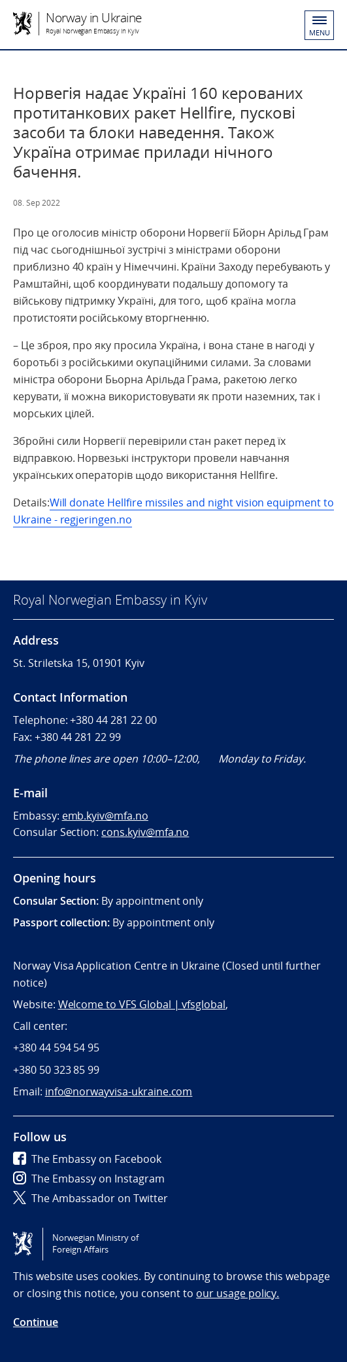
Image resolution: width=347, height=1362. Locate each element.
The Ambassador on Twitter (90, 1198)
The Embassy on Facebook (87, 1159)
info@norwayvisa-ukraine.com (119, 1091)
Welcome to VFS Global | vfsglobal (141, 1004)
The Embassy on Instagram (89, 1178)
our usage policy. (237, 1293)
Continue (35, 1322)
